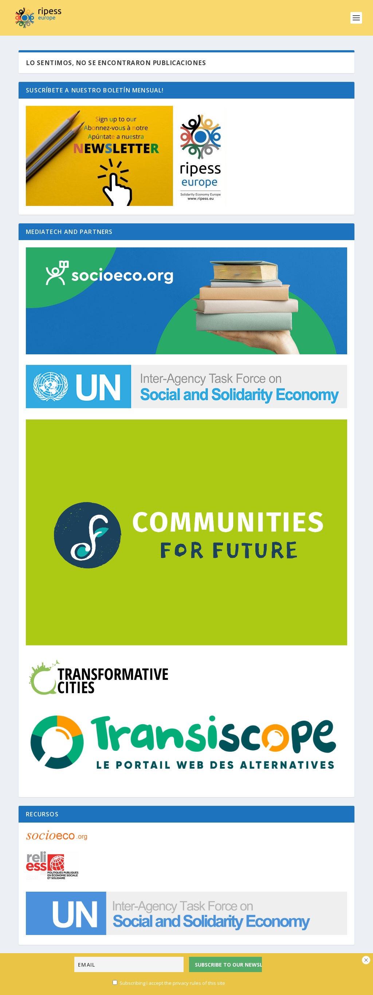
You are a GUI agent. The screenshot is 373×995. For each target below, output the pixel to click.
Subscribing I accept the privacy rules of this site (169, 984)
